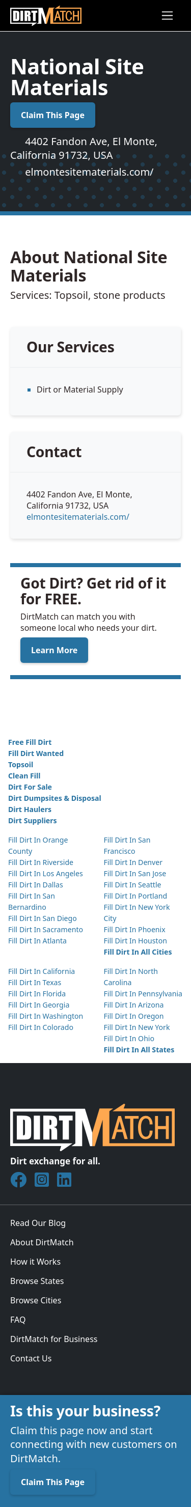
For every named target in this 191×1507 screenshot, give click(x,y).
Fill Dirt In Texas (34, 982)
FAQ (17, 1319)
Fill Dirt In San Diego (42, 918)
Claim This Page (53, 115)
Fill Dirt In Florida (37, 993)
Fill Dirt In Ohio (129, 1038)
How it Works (35, 1261)
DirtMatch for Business (53, 1339)
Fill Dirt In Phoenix (135, 929)
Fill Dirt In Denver (133, 862)
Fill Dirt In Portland (136, 896)
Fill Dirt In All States (139, 1049)
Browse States (37, 1281)
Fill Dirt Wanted (36, 753)
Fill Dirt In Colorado (40, 1027)
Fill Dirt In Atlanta (37, 940)
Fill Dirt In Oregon (134, 1016)
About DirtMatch (42, 1242)
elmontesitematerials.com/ (89, 172)
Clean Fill (24, 775)
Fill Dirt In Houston (135, 940)
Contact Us (30, 1358)
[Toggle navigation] (167, 15)
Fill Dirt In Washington (45, 1016)
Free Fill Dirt (29, 742)
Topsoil (20, 764)
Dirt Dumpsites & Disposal (54, 798)
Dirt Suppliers (32, 820)
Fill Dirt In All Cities (138, 952)
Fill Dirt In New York (137, 1027)
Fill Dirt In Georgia (38, 1005)
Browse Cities (35, 1300)
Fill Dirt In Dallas (35, 884)
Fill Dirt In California (41, 971)
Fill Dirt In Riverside (40, 862)
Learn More (54, 650)
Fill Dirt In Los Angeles (45, 873)
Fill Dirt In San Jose (135, 873)
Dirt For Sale (30, 787)
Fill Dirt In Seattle (132, 884)
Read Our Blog (38, 1223)
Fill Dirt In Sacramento (45, 929)
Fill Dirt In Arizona (134, 1005)
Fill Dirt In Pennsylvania (143, 993)
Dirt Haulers (29, 809)
